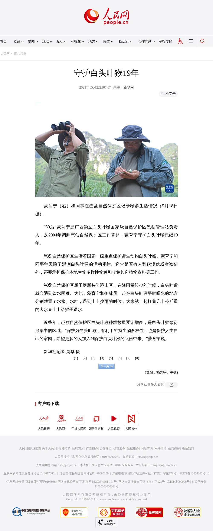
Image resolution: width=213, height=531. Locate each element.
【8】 (137, 358)
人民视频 (113, 420)
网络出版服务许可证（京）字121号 (142, 481)
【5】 (111, 358)
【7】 (128, 358)
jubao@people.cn (148, 456)
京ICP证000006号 (178, 481)
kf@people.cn (68, 465)
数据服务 (133, 448)
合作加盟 (106, 448)
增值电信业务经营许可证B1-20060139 (84, 473)
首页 (3, 41)
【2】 (84, 358)
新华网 (129, 87)
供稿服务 (119, 448)
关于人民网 (49, 448)
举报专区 (166, 41)
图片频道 (20, 53)
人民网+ (61, 420)
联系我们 (188, 448)
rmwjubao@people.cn (164, 465)
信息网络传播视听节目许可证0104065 (31, 481)
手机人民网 (78, 420)
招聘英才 (78, 448)
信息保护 (174, 448)
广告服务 (92, 448)
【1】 (76, 358)
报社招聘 (65, 448)
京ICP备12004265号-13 (194, 473)
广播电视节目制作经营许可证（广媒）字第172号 (144, 473)
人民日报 (43, 420)
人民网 (5, 53)
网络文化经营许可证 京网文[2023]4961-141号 (87, 481)
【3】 (93, 358)
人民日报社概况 (29, 448)
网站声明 (147, 448)
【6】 (119, 358)
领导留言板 (96, 420)
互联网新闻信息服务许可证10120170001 (30, 473)
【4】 (102, 358)
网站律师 (160, 448)
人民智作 (131, 420)
